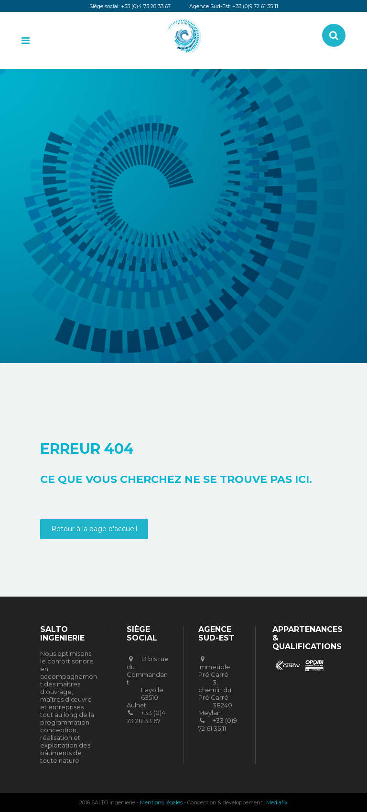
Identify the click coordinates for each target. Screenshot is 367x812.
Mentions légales (161, 802)
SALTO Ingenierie (193, 215)
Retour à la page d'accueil (94, 528)
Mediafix (277, 802)
